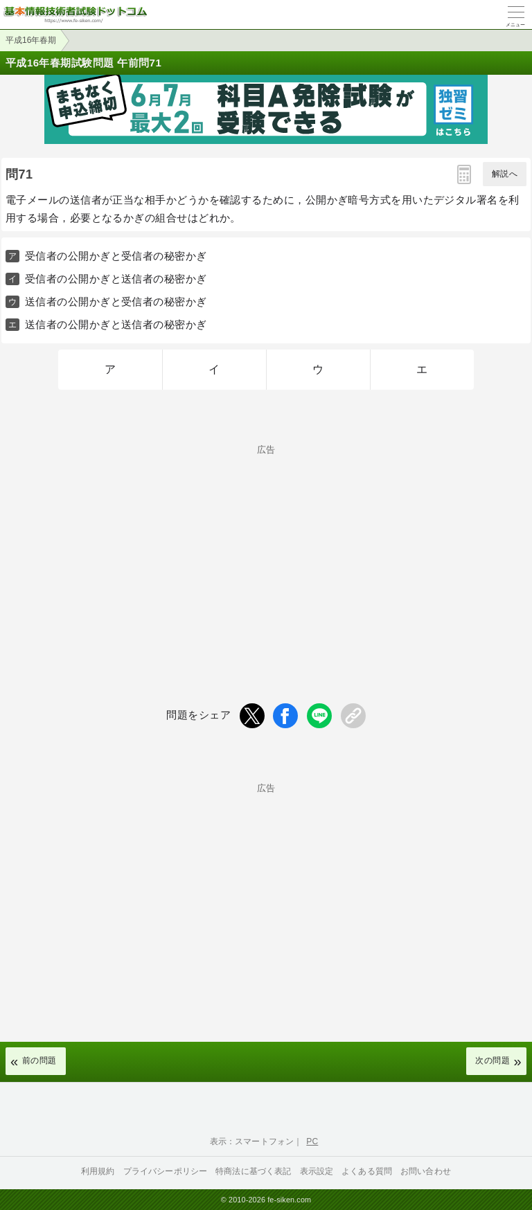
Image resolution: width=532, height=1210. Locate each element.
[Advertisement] (266, 551)
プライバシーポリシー (165, 1171)
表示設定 (317, 1171)
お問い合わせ (425, 1171)
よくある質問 (367, 1171)
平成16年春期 (31, 40)
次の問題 (492, 1060)
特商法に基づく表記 (253, 1171)
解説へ (504, 174)
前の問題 (39, 1060)
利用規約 (98, 1171)
